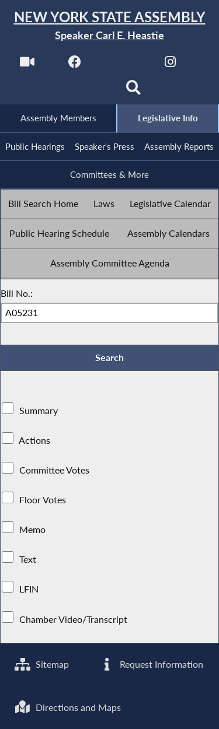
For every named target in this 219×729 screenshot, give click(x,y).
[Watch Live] (27, 65)
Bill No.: (17, 293)
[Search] (133, 91)
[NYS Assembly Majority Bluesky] (85, 91)
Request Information (151, 664)
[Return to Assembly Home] (109, 26)
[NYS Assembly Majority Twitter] (123, 65)
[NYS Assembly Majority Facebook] (75, 65)
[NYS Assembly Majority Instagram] (170, 65)
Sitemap (42, 664)
